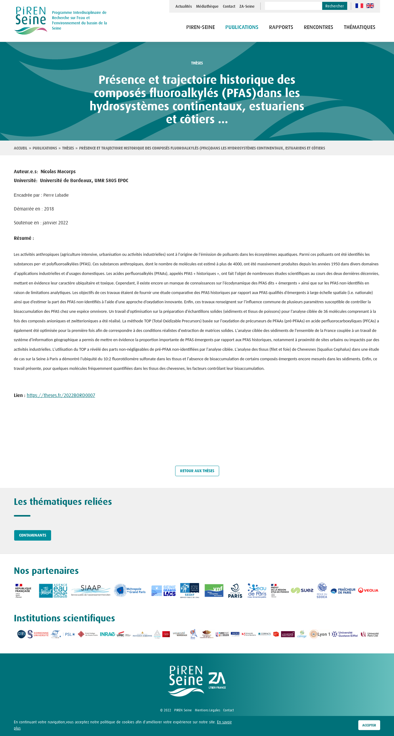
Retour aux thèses (197, 471)
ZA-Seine (247, 6)
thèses (197, 63)
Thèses (68, 148)
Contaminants (32, 535)
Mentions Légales (207, 710)
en (370, 5)
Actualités (183, 6)
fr (359, 5)
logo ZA (217, 681)
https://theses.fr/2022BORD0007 (61, 395)
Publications (242, 27)
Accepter (369, 725)
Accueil (20, 148)
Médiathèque (207, 6)
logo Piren (186, 681)
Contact (229, 6)
